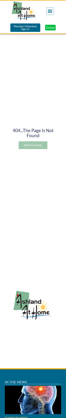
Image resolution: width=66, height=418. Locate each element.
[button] (50, 11)
